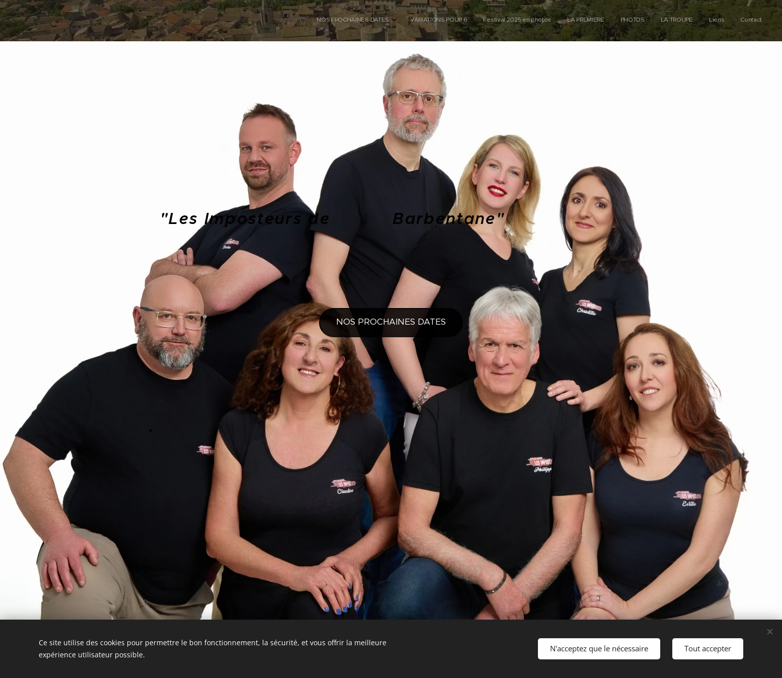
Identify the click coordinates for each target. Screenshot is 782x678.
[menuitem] (630, 20)
